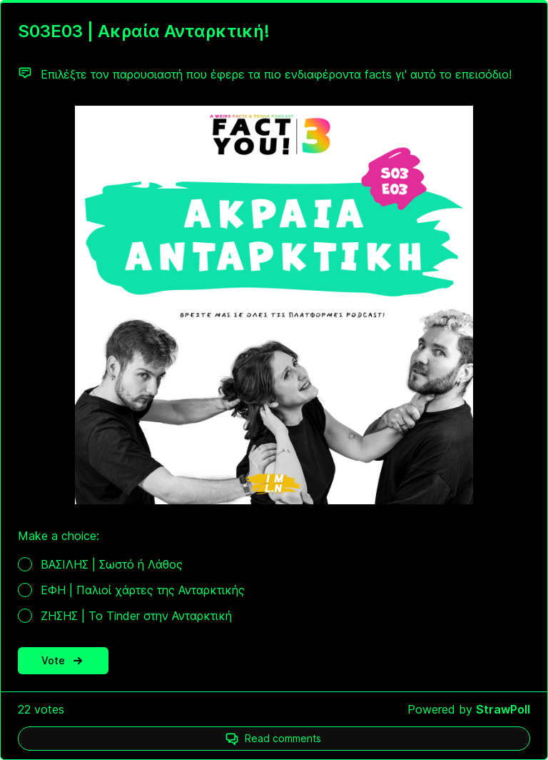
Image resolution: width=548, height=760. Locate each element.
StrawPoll (503, 709)
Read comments (283, 738)
